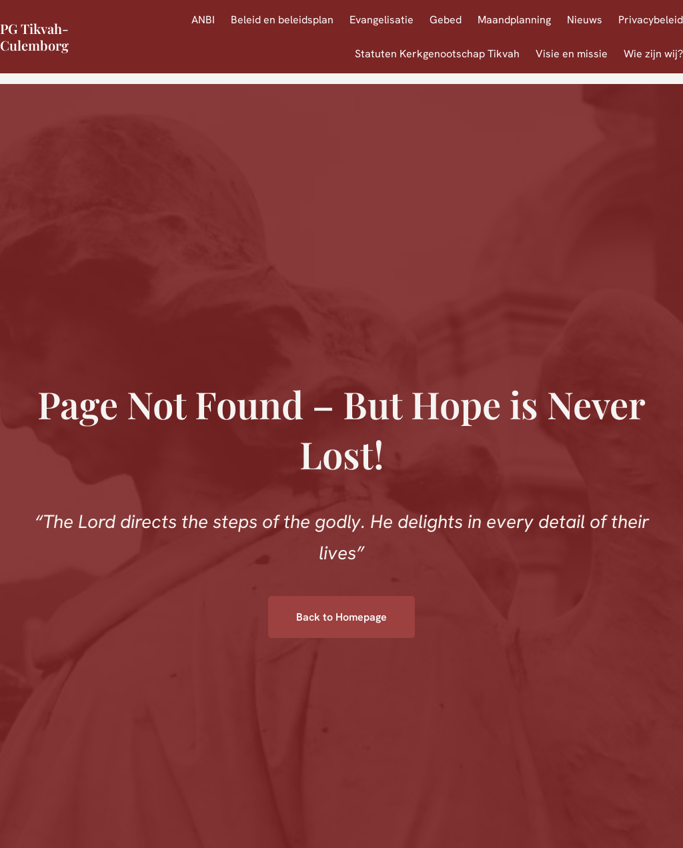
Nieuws (584, 20)
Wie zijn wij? (653, 54)
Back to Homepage (341, 617)
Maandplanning (514, 20)
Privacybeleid (650, 20)
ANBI (203, 20)
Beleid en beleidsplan (282, 20)
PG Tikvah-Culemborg (34, 36)
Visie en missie (572, 54)
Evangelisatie (382, 20)
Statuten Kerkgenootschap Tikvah (437, 54)
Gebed (446, 20)
